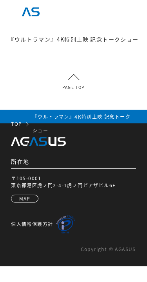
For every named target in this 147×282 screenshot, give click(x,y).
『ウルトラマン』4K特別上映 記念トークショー (82, 123)
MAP (25, 198)
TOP (16, 123)
